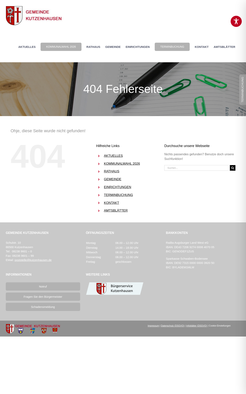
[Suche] (232, 168)
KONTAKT (111, 203)
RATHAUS (111, 171)
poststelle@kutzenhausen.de (33, 260)
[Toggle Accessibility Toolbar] (236, 21)
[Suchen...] (197, 168)
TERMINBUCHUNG (118, 195)
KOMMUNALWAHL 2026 (122, 163)
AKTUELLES (113, 156)
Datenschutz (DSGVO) (172, 325)
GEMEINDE (112, 179)
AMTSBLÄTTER (116, 210)
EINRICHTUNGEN (117, 187)
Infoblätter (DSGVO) (196, 325)
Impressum (153, 325)
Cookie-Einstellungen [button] (220, 325)
